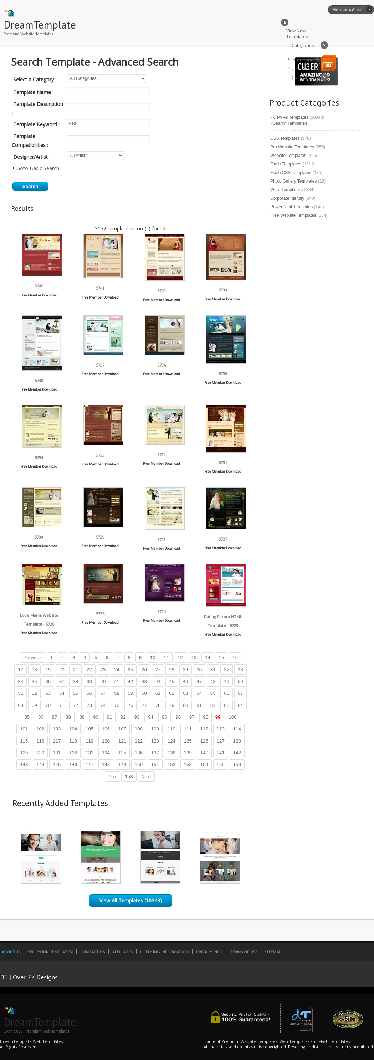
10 (152, 657)
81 (199, 705)
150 (139, 764)
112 (204, 729)
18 (34, 669)
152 (171, 764)
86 (40, 717)
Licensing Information (164, 951)
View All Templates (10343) (130, 900)
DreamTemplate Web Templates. (32, 1041)
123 (155, 741)
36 (48, 681)
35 (34, 681)
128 (237, 741)
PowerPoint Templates (291, 206)
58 (116, 693)
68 (20, 705)
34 (20, 681)
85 (27, 717)
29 (185, 669)
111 (188, 729)
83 (226, 705)
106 (106, 729)
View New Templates (297, 34)
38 (75, 681)
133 (89, 752)
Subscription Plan (305, 60)
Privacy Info (209, 951)
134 (106, 752)
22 (89, 669)
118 (73, 741)
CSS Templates (284, 138)
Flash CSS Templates (290, 172)
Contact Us (92, 951)
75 (116, 705)
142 (237, 752)
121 (122, 741)
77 (144, 705)
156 (237, 764)
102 (40, 729)
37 (62, 681)
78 (158, 705)
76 (130, 705)
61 (158, 693)
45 (171, 681)
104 (73, 729)
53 (48, 693)
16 (235, 657)
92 (123, 717)
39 (89, 681)
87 (54, 717)
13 (193, 657)
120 (106, 741)
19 (48, 669)
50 (240, 681)
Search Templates (290, 123)
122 (139, 741)
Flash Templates (285, 164)
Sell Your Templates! (50, 951)
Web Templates (294, 1041)
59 (130, 693)
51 (20, 693)
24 (116, 669)
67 (240, 693)
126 (204, 741)
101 (24, 729)
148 (106, 764)
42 (130, 681)
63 (185, 693)
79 (171, 705)
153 (188, 764)
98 (205, 717)
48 (213, 681)
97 (192, 717)
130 (40, 752)
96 (178, 717)
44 (158, 681)
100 (232, 717)
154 (204, 764)
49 (226, 681)
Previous (32, 657)
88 (68, 717)
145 (57, 764)
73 (89, 705)
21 (75, 669)
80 (185, 705)
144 (40, 764)
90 (95, 717)
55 (75, 693)
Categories (303, 45)
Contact (299, 78)
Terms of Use (243, 951)
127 (221, 741)
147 (89, 764)
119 (89, 741)
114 (237, 729)
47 (199, 681)
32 (226, 669)
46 (185, 681)
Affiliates (122, 951)
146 (73, 764)
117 (57, 741)
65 (213, 693)
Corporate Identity (287, 198)
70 (48, 705)
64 (199, 693)
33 (240, 669)
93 (137, 717)
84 (240, 705)
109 (155, 729)
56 (89, 693)
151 (155, 764)
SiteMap (273, 951)
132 (73, 752)
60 (144, 693)
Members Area (346, 9)
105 (89, 729)
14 (207, 657)
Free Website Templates (293, 215)
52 (34, 693)
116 (40, 741)
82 (213, 705)
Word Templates (285, 189)
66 (226, 693)
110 (171, 729)
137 (155, 752)
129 (24, 752)
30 (199, 669)
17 (20, 669)
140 (204, 752)
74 (103, 705)
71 (62, 705)
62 (171, 693)
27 (158, 669)
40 (103, 681)
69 (34, 705)
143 (24, 764)
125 (188, 741)
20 (62, 669)
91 (109, 717)
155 (221, 764)
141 (221, 752)
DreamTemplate (40, 24)
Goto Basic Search (37, 168)
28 (171, 669)
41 (116, 681)
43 (144, 681)
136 (139, 752)
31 (213, 669)
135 (122, 752)
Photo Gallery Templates (293, 181)
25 (130, 669)
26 (144, 669)
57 (103, 693)
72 (75, 705)
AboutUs (11, 951)
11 (166, 657)
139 (188, 752)
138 (171, 752)
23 (103, 669)
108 (139, 729)
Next (146, 776)
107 (122, 729)
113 (221, 729)
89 (82, 717)
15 (221, 657)
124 (171, 741)
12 (180, 657)
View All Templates (290, 117)
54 (62, 693)
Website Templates (288, 155)
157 (112, 776)
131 (57, 752)
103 (57, 729)
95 (164, 717)
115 (24, 741)
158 (129, 776)
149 (122, 764)
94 (150, 717)
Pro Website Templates (292, 146)
